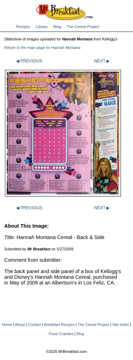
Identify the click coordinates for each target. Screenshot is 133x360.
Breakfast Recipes (59, 324)
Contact (34, 324)
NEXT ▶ (102, 61)
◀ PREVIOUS (29, 61)
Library (42, 26)
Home (7, 324)
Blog (57, 26)
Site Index (120, 324)
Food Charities (61, 334)
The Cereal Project (83, 26)
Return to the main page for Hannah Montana (42, 47)
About (20, 324)
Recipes (23, 26)
